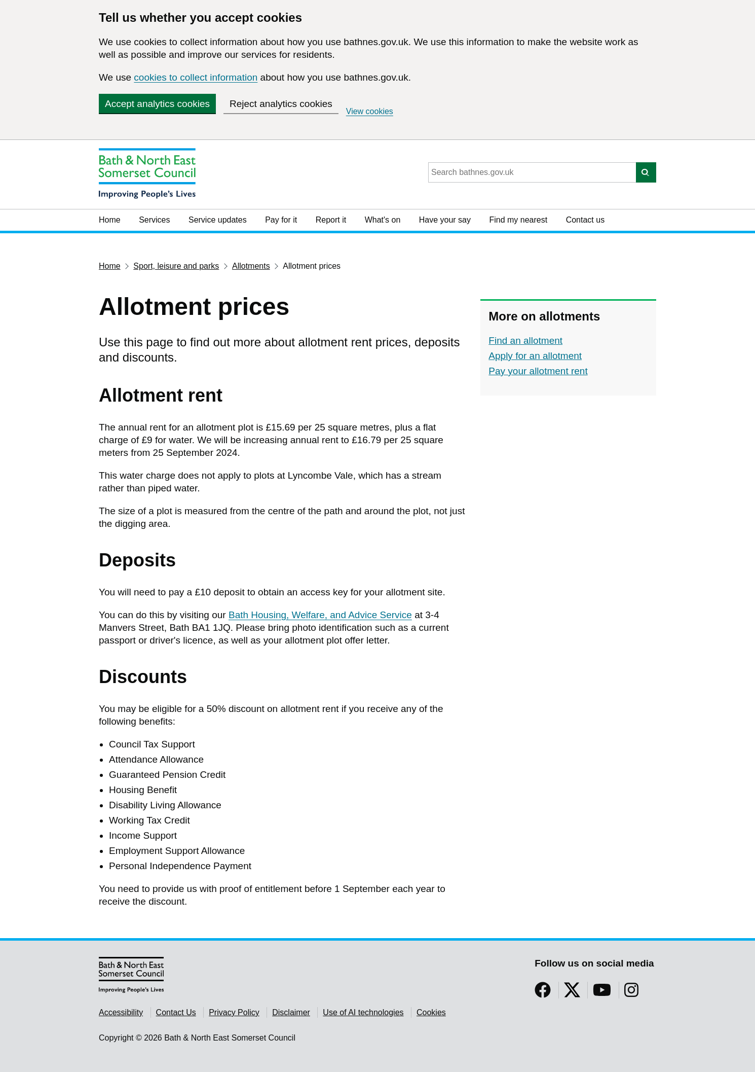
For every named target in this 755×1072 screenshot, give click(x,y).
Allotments (251, 266)
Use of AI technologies (363, 1012)
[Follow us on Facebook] (543, 993)
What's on (383, 220)
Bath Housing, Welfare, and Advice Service (320, 615)
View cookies (369, 111)
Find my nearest (518, 220)
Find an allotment (525, 340)
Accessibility (121, 1012)
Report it (331, 220)
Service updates (217, 220)
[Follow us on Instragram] (631, 993)
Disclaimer (291, 1012)
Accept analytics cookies (157, 103)
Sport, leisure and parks (176, 266)
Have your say (445, 220)
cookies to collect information (195, 77)
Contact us (585, 220)
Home (110, 220)
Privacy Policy (234, 1012)
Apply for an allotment (535, 355)
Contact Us (176, 1012)
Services (154, 220)
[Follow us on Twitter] (572, 993)
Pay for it (281, 220)
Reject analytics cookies (281, 103)
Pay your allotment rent (537, 371)
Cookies (431, 1012)
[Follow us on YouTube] (602, 993)
